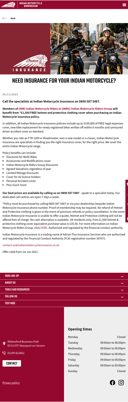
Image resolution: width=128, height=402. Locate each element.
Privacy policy (11, 383)
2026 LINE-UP (12, 276)
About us (10, 282)
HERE (43, 228)
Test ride (10, 303)
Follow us (11, 296)
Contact (11, 363)
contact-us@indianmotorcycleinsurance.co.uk (30, 245)
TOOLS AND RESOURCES (17, 289)
